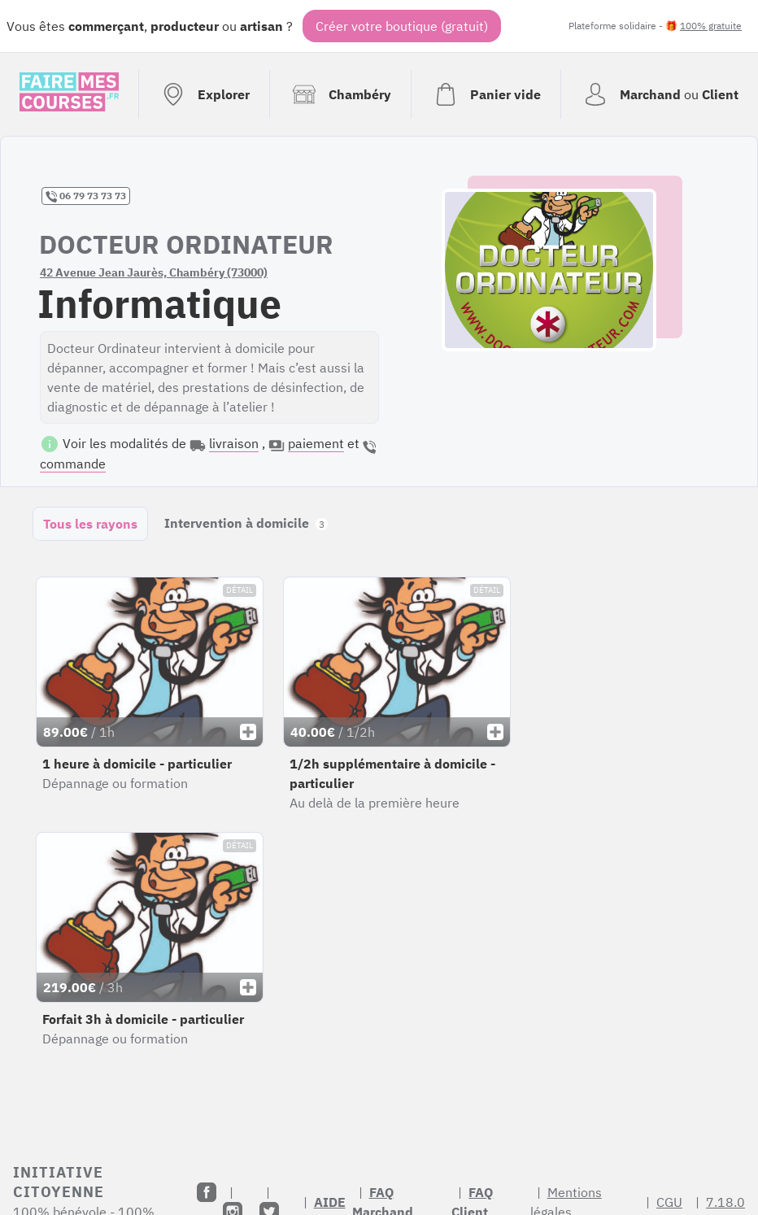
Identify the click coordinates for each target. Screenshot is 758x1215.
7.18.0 (725, 1202)
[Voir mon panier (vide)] (485, 94)
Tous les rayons (90, 524)
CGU (669, 1202)
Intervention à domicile (246, 523)
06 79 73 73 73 (86, 195)
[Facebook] (206, 1192)
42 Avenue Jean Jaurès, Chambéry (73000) (154, 272)
